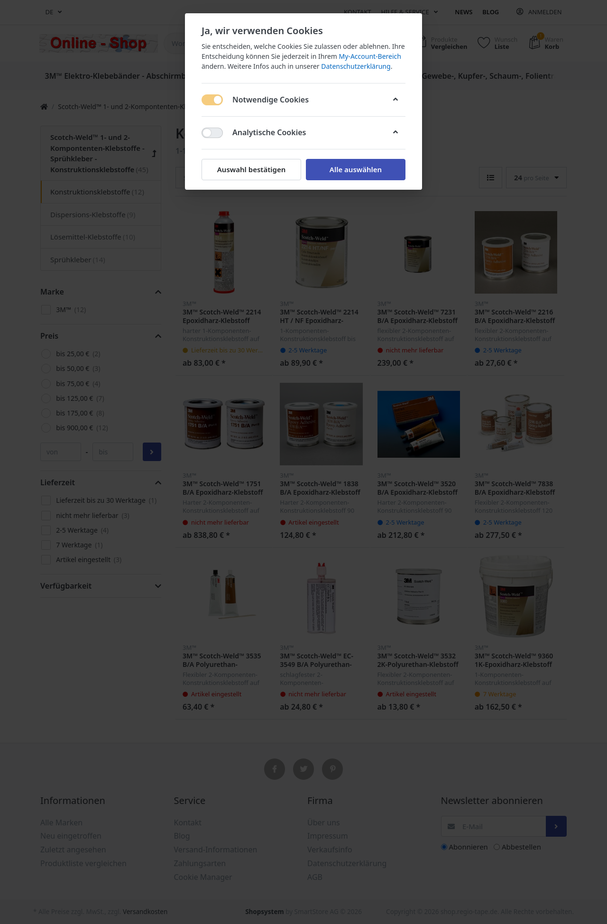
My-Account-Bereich (370, 56)
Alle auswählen (356, 169)
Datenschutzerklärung (355, 66)
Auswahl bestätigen (251, 169)
